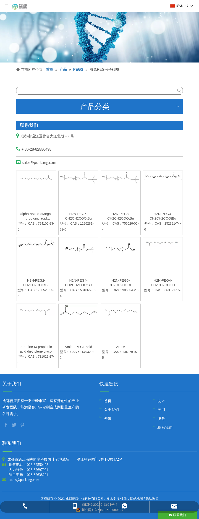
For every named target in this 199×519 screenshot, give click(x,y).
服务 (161, 418)
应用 (161, 409)
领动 (123, 498)
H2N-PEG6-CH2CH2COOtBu (78, 216)
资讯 (108, 418)
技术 (161, 400)
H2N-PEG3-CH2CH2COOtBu (162, 216)
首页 (108, 400)
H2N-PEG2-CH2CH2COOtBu (36, 282)
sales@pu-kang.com (39, 162)
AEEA (120, 347)
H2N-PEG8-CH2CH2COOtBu (120, 216)
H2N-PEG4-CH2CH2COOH (163, 282)
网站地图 (136, 498)
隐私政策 (152, 498)
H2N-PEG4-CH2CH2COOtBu (78, 282)
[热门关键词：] (179, 90)
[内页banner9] (99, 31)
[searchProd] (95, 90)
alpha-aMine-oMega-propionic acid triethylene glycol (36, 216)
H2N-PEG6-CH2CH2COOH (121, 282)
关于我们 (111, 409)
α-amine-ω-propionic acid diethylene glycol (36, 349)
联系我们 (165, 427)
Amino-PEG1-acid (78, 347)
